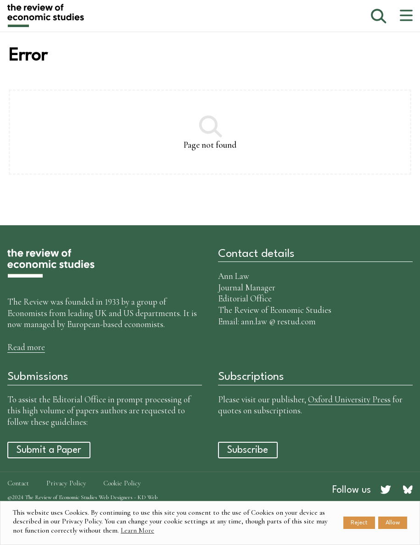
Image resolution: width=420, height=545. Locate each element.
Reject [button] (359, 523)
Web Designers (116, 497)
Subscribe (247, 450)
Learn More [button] (137, 530)
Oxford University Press (349, 399)
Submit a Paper (49, 450)
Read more (26, 347)
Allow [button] (393, 523)
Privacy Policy (66, 483)
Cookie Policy (122, 483)
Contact (18, 483)
